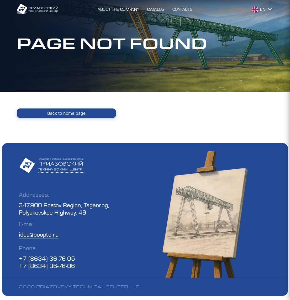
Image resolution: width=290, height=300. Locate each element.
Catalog (155, 9)
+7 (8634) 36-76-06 (47, 266)
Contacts (182, 9)
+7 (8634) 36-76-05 (47, 258)
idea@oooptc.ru (39, 234)
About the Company (118, 9)
